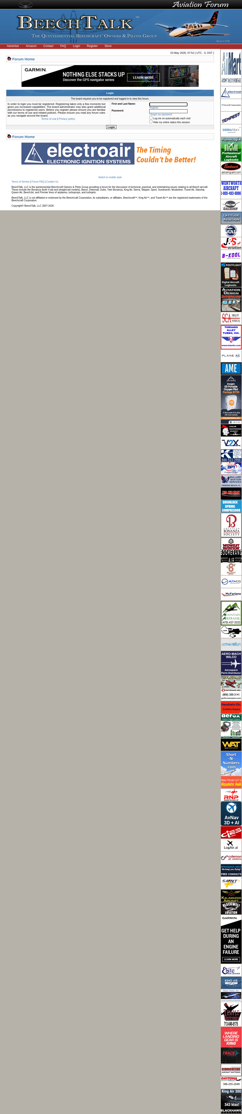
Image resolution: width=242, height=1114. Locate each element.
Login (76, 46)
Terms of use (48, 118)
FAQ (63, 46)
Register (92, 46)
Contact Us (52, 181)
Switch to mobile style (110, 177)
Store (108, 46)
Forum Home (23, 59)
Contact (48, 46)
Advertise (13, 46)
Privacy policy (67, 118)
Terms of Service (20, 181)
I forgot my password (160, 114)
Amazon (31, 46)
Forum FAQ (38, 181)
